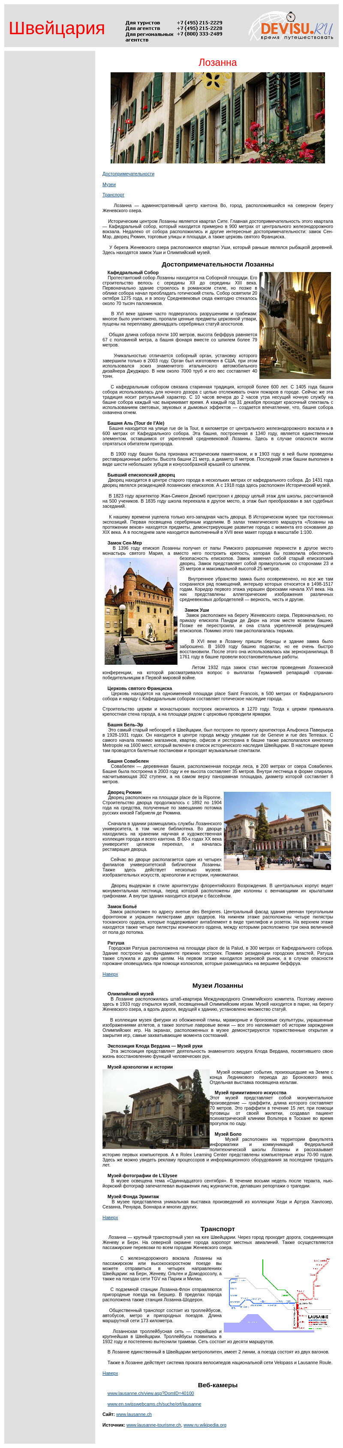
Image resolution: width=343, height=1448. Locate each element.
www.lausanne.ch (134, 1414)
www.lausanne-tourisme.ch (153, 1424)
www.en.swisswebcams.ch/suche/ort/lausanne (155, 1404)
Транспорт (113, 194)
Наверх (110, 974)
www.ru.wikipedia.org (205, 1424)
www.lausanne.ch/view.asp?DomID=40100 (151, 1393)
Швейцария (57, 28)
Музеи (109, 184)
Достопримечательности (128, 173)
